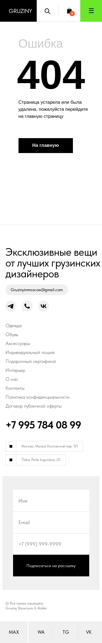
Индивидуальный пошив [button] (29, 352)
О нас (11, 379)
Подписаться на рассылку (51, 565)
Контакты (14, 388)
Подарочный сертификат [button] (30, 361)
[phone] (51, 544)
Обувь (11, 334)
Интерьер (15, 370)
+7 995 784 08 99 (43, 425)
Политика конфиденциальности (37, 397)
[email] (51, 522)
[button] (91, 11)
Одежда (13, 325)
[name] (51, 500)
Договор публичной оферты (33, 406)
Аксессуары (17, 343)
